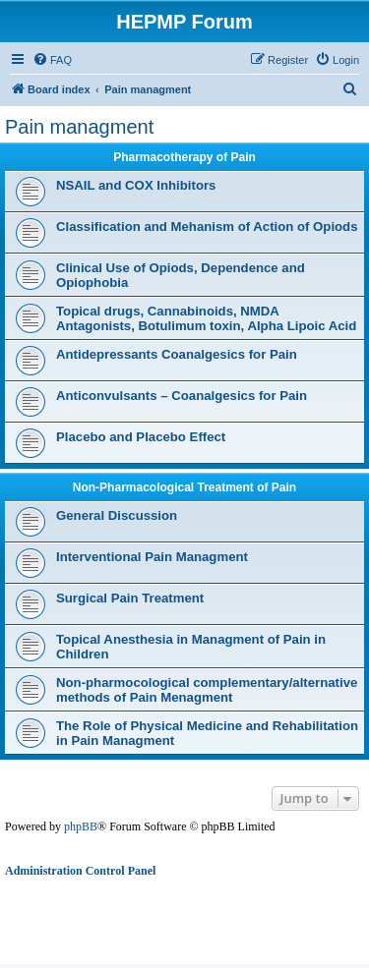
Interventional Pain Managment (152, 556)
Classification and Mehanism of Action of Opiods (207, 226)
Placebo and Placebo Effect (140, 436)
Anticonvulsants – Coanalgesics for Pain (181, 395)
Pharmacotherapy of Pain (184, 157)
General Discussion (116, 515)
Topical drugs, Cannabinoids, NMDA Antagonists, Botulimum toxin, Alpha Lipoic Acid (206, 318)
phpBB (80, 826)
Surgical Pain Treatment (130, 598)
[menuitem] (52, 60)
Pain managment (79, 127)
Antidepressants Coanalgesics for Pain (176, 354)
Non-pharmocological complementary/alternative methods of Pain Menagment (206, 690)
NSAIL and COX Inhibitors (135, 185)
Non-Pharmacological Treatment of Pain (184, 487)
